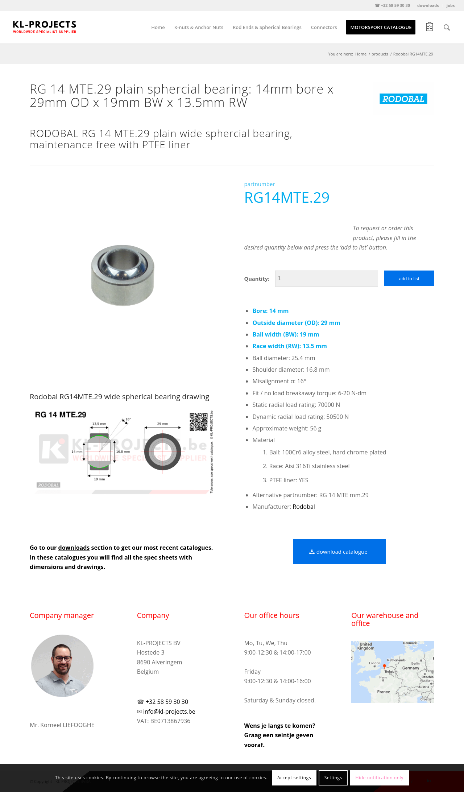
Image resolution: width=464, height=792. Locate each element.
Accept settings (294, 778)
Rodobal (304, 507)
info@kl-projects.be (169, 711)
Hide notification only (379, 778)
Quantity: (256, 278)
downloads (428, 5)
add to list (409, 278)
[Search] (447, 27)
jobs (451, 5)
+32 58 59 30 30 (167, 702)
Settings (333, 778)
